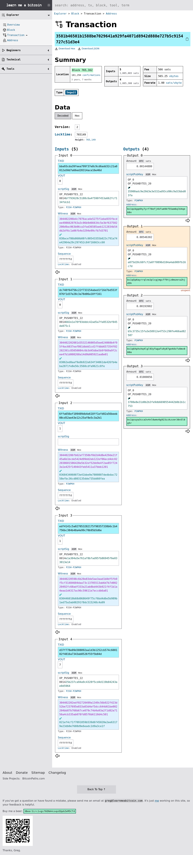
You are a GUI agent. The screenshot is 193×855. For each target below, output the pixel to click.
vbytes (174, 76)
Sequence (64, 253)
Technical (14, 59)
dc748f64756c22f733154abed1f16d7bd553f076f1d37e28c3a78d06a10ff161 (88, 292)
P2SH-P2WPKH (73, 207)
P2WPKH (70, 483)
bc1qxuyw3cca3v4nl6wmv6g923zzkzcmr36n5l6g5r (156, 421)
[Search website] (122, 5)
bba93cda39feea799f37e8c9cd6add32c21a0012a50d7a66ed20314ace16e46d (88, 168)
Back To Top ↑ (96, 789)
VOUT (61, 175)
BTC (141, 161)
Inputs (62, 149)
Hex (77, 115)
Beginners (14, 50)
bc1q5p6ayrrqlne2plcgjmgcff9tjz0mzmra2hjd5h (156, 281)
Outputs (131, 149)
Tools (10, 68)
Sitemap (38, 773)
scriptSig (63, 189)
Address (111, 13)
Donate (22, 773)
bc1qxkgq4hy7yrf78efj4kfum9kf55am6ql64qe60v (156, 211)
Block (75, 13)
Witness (63, 213)
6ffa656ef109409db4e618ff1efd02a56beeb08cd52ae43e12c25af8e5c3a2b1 (88, 415)
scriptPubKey (134, 174)
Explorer (60, 13)
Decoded (62, 115)
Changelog (57, 773)
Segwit (71, 92)
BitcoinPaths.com (33, 778)
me (157, 800)
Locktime (62, 134)
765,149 (91, 139)
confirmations (91, 75)
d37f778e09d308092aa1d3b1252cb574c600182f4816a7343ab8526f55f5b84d (88, 652)
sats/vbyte (174, 82)
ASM (74, 189)
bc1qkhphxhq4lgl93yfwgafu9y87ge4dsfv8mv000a (156, 350)
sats (148, 161)
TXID (61, 161)
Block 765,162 (82, 70)
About (7, 773)
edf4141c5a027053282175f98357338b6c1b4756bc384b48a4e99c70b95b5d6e (88, 528)
